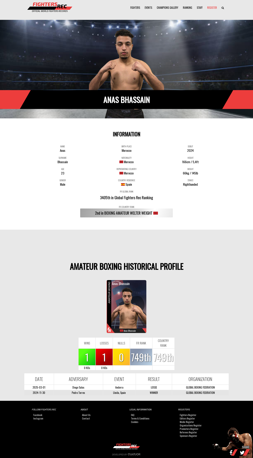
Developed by (126, 454)
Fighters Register (188, 415)
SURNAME (62, 157)
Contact (86, 418)
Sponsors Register (188, 435)
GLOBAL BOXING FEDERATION (200, 387)
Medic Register (187, 422)
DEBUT (190, 146)
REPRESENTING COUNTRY (127, 169)
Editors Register (187, 418)
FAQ (132, 415)
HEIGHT (190, 157)
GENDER (63, 180)
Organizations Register (191, 425)
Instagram (38, 418)
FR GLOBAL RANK (126, 191)
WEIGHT (190, 169)
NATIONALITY (127, 157)
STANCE (190, 180)
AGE (62, 169)
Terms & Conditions (140, 418)
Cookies (134, 422)
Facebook (37, 415)
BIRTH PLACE (127, 146)
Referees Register (188, 432)
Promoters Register (189, 429)
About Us (86, 415)
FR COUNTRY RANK (126, 206)
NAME (62, 146)
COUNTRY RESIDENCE (126, 180)
